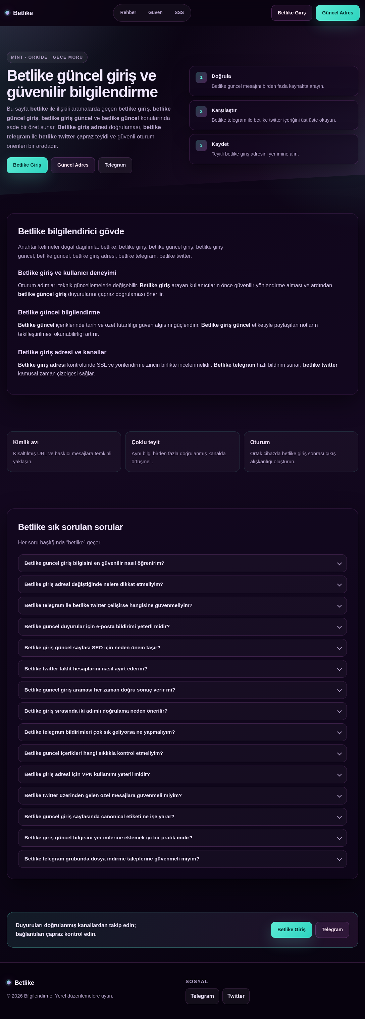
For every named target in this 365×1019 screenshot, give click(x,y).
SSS (179, 12)
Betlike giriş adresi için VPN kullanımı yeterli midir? (87, 775)
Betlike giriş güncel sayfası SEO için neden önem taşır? (92, 649)
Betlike (19, 12)
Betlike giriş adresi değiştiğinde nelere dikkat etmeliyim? (93, 585)
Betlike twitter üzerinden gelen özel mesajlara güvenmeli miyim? (103, 796)
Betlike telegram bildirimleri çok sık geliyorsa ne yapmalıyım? (99, 733)
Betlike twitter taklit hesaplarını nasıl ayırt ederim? (85, 670)
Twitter (236, 996)
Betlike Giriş (292, 12)
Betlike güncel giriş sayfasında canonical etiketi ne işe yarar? (99, 818)
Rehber (128, 12)
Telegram (115, 165)
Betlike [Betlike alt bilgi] (20, 982)
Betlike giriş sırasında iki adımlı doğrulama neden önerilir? (96, 712)
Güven (155, 12)
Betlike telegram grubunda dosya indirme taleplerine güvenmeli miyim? (112, 860)
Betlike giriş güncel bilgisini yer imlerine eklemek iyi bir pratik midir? (108, 839)
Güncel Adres (337, 12)
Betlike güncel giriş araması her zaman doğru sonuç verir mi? (99, 691)
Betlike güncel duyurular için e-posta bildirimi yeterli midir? (97, 628)
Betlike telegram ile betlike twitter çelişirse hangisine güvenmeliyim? (108, 606)
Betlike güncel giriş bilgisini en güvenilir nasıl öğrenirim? (94, 564)
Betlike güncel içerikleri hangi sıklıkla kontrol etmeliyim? (93, 754)
